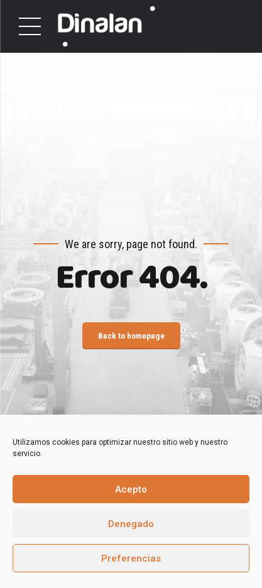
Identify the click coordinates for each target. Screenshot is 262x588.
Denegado (131, 524)
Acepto (131, 489)
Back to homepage (131, 335)
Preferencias (131, 558)
